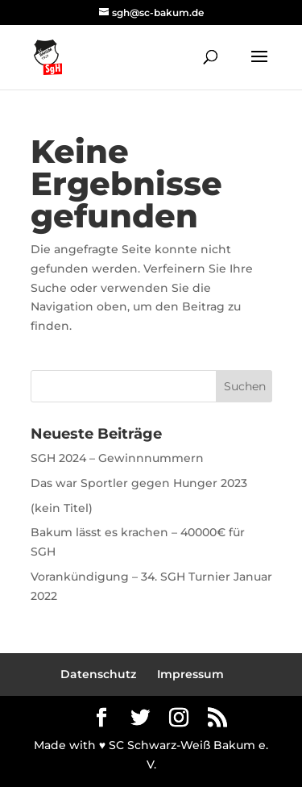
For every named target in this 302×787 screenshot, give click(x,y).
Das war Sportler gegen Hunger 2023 (139, 483)
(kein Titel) (62, 508)
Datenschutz (98, 674)
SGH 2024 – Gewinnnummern (117, 458)
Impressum (190, 674)
